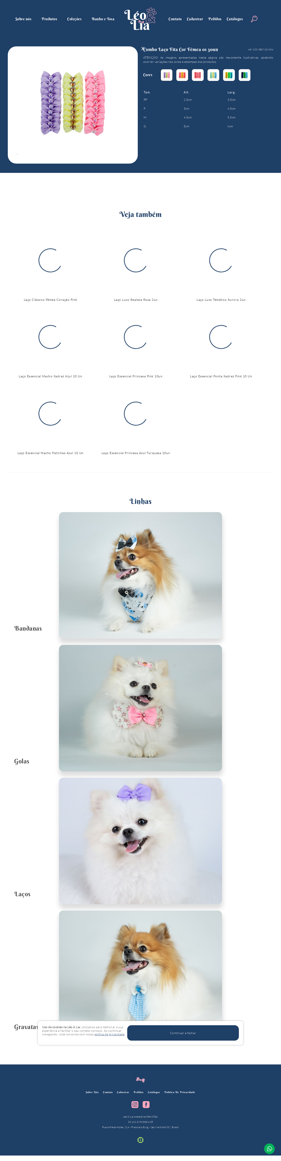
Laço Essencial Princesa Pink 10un (136, 380)
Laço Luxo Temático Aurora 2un (221, 301)
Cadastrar (195, 18)
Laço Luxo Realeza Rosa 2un (136, 301)
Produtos (49, 18)
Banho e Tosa (103, 18)
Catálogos (235, 18)
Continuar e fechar (219, 1037)
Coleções (74, 18)
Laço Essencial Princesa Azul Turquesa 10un (136, 458)
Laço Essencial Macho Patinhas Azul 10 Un (50, 458)
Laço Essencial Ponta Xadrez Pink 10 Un (221, 380)
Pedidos (215, 18)
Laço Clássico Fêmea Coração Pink (50, 301)
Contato (175, 18)
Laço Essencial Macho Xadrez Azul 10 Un (50, 380)
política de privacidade (183, 1097)
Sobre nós (23, 18)
